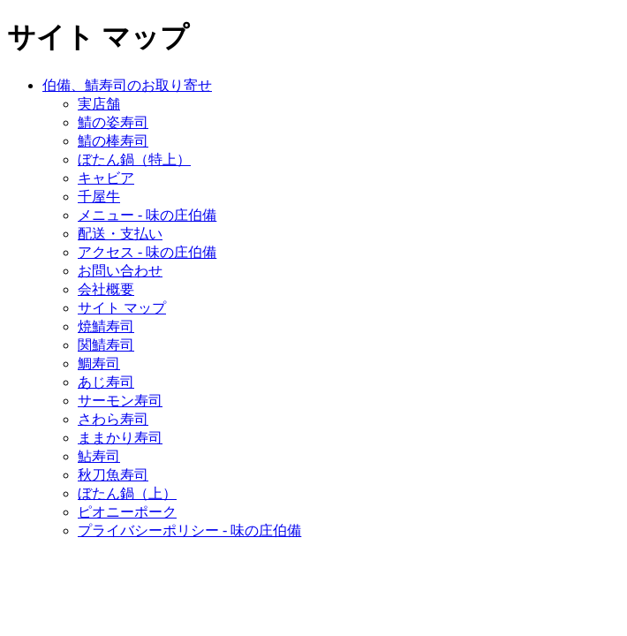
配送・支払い (120, 233)
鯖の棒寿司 (113, 140)
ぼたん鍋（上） (127, 493)
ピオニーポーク (127, 511)
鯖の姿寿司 (113, 122)
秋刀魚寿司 (113, 474)
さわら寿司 (113, 419)
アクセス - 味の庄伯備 (147, 252)
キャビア (106, 178)
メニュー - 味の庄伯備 (147, 215)
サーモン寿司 (120, 400)
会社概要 (106, 289)
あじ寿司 (106, 382)
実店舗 (99, 103)
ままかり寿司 (120, 437)
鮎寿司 (99, 456)
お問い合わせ (120, 270)
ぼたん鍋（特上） (134, 159)
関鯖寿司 (106, 344)
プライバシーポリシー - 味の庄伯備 (189, 530)
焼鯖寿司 (106, 326)
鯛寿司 (99, 363)
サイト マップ (122, 307)
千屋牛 (99, 196)
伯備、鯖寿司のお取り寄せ (127, 85)
